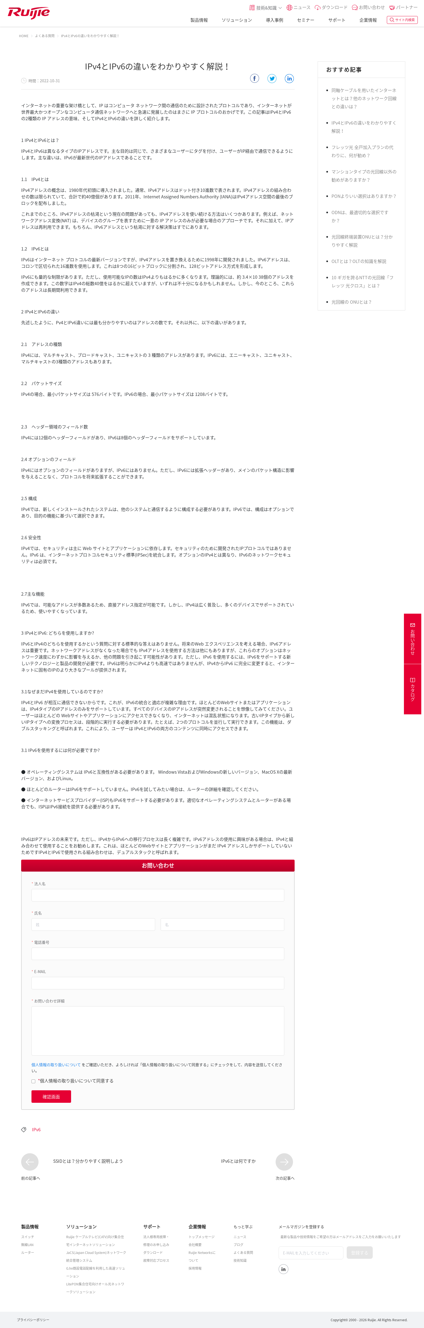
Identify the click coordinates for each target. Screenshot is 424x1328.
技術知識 (240, 1260)
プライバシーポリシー (33, 1319)
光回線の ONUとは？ (351, 301)
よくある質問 (45, 35)
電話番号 (41, 942)
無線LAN (27, 1244)
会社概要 (195, 1244)
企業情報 (368, 20)
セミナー (305, 20)
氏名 (38, 913)
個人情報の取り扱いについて (56, 1064)
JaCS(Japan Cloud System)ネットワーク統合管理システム (96, 1256)
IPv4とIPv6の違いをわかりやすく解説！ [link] (90, 35)
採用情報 (195, 1268)
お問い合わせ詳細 (49, 1000)
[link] (23, 35)
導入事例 (274, 20)
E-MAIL (40, 971)
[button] (265, 7)
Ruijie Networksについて (202, 1256)
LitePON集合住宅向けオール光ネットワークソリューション (95, 1288)
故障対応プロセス (156, 1260)
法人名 (40, 883)
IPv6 (36, 1129)
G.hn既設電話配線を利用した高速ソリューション (95, 1272)
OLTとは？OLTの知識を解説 (358, 261)
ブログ (238, 1244)
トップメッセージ (202, 1236)
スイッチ (27, 1236)
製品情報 (199, 20)
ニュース (240, 1236)
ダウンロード (153, 1252)
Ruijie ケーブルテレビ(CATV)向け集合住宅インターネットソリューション (95, 1240)
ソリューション (237, 20)
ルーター (27, 1252)
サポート (337, 20)
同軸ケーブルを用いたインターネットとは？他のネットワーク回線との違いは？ (364, 98)
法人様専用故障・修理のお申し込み (156, 1240)
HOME (23, 35)
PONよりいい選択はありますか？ (364, 196)
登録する (359, 1252)
